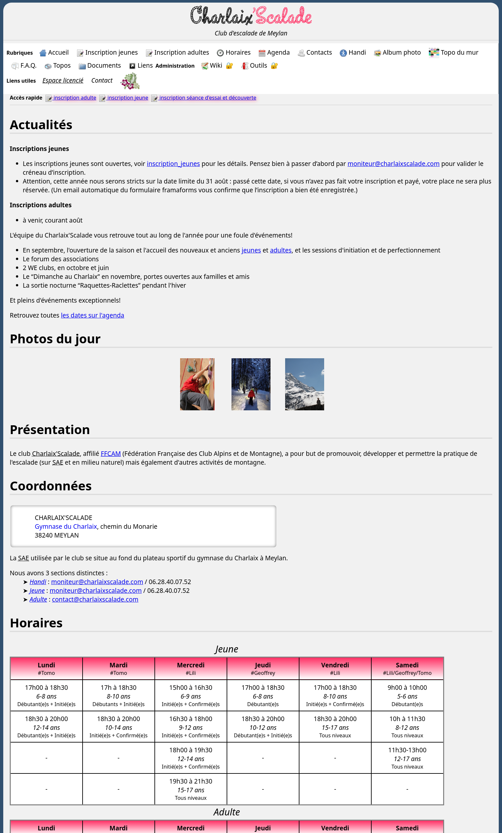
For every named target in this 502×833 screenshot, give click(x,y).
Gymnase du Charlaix (66, 526)
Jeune (37, 590)
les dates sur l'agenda (92, 315)
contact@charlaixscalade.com (95, 599)
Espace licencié (63, 80)
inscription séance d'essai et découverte (203, 97)
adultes (280, 250)
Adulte (38, 599)
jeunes (251, 250)
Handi (38, 581)
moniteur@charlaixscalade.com (394, 163)
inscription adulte (70, 97)
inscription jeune (123, 97)
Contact (102, 80)
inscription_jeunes (173, 163)
